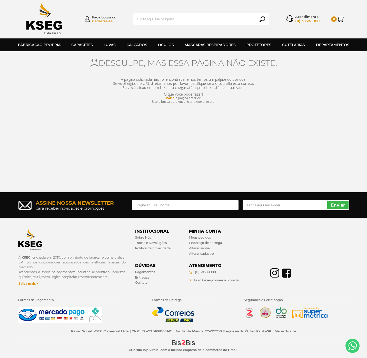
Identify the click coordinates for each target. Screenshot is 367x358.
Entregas (142, 277)
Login (106, 17)
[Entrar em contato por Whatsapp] (352, 346)
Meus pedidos (200, 237)
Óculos (166, 45)
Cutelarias (293, 45)
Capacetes (82, 45)
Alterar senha (199, 248)
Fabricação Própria (39, 45)
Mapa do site (285, 331)
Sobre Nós (143, 237)
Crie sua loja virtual (144, 350)
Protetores (258, 45)
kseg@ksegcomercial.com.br (216, 280)
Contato (141, 282)
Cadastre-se (102, 21)
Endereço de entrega (205, 243)
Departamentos (332, 45)
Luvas (110, 45)
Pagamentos (145, 272)
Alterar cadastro (201, 253)
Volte (170, 98)
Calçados (136, 45)
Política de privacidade (153, 248)
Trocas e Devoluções (151, 243)
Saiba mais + (28, 283)
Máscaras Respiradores (210, 45)
